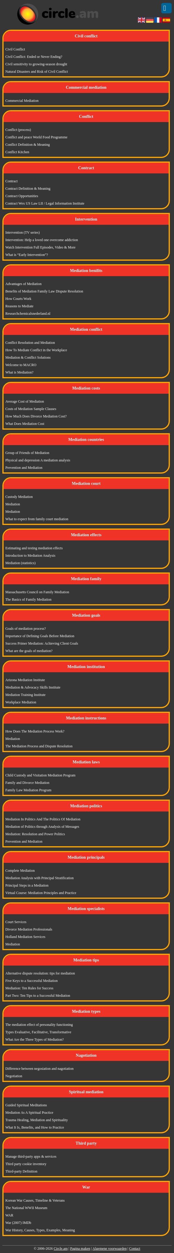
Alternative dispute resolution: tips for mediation (40, 973)
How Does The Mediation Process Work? (34, 731)
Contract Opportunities (21, 196)
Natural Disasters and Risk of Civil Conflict (36, 71)
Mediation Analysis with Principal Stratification (39, 878)
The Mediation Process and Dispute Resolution (38, 746)
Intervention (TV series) (22, 232)
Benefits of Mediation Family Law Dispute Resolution (44, 291)
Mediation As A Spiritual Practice (29, 1112)
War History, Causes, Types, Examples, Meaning (40, 1230)
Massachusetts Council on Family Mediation (37, 592)
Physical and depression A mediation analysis (37, 460)
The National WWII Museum (26, 1208)
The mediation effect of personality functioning (39, 1025)
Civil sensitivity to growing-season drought (36, 64)
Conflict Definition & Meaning (27, 145)
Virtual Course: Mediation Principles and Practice (40, 893)
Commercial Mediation (22, 101)
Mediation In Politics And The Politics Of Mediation (42, 819)
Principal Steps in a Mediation (26, 885)
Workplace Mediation (20, 702)
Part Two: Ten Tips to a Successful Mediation (37, 995)
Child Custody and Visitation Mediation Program (40, 775)
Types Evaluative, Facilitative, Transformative (38, 1032)
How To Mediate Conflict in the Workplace (36, 350)
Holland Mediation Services (25, 937)
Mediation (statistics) (20, 563)
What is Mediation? (19, 372)
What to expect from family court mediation (36, 519)
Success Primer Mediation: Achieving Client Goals (41, 643)
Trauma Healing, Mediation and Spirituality (36, 1120)
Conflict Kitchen (17, 152)
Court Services (15, 922)
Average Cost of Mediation (24, 401)
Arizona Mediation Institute (25, 680)
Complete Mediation (20, 870)
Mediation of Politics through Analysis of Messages (42, 827)
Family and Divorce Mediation (27, 783)
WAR (9, 1215)
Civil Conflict (15, 49)
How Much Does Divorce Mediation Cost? (36, 416)
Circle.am (61, 1248)
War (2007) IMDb (18, 1223)
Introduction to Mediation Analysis (30, 555)
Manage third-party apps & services (30, 1156)
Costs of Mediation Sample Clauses (30, 409)
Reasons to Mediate (19, 306)
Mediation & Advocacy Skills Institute (32, 687)
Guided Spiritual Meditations (26, 1105)
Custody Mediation (19, 497)
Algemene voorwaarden (110, 1248)
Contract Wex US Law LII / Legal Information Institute (44, 203)
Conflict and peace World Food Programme (36, 137)
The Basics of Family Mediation (28, 599)
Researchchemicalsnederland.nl (27, 313)
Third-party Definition (21, 1171)
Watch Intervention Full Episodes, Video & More (40, 247)
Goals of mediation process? (25, 628)
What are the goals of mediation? (29, 651)
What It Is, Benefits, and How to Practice (34, 1127)
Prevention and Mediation (23, 468)
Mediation (12, 504)
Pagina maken (80, 1248)
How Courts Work (18, 299)
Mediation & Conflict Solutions (27, 357)
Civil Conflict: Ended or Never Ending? (33, 57)
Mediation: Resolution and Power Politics (35, 834)
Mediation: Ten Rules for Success (29, 988)
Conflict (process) (18, 130)
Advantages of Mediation (23, 284)
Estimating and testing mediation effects (34, 548)
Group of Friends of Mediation (27, 453)
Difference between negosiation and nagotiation (39, 1069)
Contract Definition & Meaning (27, 188)
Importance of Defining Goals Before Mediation (39, 636)
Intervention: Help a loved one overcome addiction (41, 240)
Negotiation (13, 1076)
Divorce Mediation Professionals (28, 929)
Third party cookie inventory (25, 1164)
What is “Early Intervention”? (26, 255)
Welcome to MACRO (20, 365)
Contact (134, 1248)
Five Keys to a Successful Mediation (31, 981)
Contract (11, 181)
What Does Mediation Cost (24, 424)
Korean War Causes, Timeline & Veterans (35, 1200)
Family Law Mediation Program (28, 790)
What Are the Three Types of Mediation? (34, 1039)
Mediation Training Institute (25, 695)
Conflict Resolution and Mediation (30, 343)
